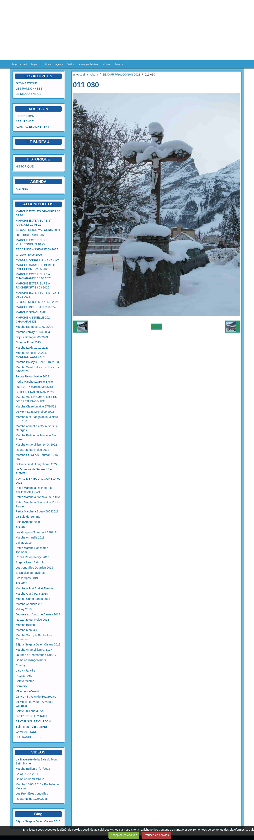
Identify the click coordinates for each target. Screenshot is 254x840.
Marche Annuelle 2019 (30, 537)
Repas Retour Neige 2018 (32, 619)
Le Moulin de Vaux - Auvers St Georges (35, 703)
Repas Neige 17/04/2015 (32, 798)
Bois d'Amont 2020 (28, 521)
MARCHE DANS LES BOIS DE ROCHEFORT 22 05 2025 (36, 267)
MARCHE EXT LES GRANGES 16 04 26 (38, 213)
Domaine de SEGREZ (30, 779)
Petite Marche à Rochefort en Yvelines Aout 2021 (34, 489)
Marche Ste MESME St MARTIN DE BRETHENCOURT (36, 399)
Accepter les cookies (124, 835)
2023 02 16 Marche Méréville (34, 386)
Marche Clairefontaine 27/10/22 (36, 406)
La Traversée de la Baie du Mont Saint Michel (37, 761)
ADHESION (38, 109)
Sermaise (22, 686)
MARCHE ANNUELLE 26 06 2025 (38, 259)
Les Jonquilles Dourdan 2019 (34, 567)
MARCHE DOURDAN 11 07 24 (36, 307)
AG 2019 (21, 583)
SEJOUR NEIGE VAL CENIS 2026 (38, 229)
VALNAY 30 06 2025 (29, 254)
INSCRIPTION (25, 116)
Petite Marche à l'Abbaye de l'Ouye (38, 497)
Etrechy (21, 665)
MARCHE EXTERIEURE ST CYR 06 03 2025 (37, 294)
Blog (117, 64)
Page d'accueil (19, 64)
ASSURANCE (25, 121)
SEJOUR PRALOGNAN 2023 (35, 392)
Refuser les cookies (156, 835)
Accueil (80, 74)
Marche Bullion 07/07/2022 (33, 768)
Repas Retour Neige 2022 (32, 449)
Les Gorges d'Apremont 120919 (36, 532)
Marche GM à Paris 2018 (32, 593)
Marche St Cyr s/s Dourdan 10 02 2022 (37, 457)
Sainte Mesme (25, 681)
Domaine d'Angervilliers (31, 660)
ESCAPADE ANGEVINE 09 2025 (37, 249)
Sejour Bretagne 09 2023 (32, 337)
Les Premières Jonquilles (32, 793)
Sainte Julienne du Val (30, 711)
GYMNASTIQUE (26, 83)
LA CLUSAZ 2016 (27, 773)
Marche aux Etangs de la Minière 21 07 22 (37, 419)
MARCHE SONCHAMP (31, 312)
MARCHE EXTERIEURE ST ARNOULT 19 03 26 (34, 222)
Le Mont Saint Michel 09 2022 (35, 411)
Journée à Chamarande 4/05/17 (36, 654)
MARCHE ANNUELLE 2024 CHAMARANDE (34, 319)
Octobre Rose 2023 (28, 342)
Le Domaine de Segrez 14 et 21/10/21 (34, 471)
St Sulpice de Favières (30, 572)
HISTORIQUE (38, 159)
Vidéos (70, 64)
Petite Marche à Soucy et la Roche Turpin (38, 504)
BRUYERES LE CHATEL (32, 716)
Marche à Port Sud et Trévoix (34, 588)
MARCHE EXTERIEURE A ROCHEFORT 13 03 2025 (33, 285)
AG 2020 (21, 527)
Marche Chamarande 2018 (33, 598)
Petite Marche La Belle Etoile (34, 381)
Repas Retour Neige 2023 (32, 376)
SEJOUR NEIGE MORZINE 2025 (37, 302)
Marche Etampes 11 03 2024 (34, 326)
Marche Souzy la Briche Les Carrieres (34, 637)
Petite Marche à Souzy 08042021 (37, 511)
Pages (34, 64)
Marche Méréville (27, 630)
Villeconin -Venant (27, 691)
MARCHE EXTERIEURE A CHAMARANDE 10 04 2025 (34, 276)
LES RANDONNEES (29, 88)
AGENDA (22, 189)
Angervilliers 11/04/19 (30, 562)
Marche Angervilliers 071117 (34, 649)
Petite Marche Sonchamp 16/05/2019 (32, 550)
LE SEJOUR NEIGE (29, 93)
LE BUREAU (38, 142)
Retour (156, 326)
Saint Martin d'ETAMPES (32, 726)
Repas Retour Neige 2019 (32, 557)
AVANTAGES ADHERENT (32, 126)
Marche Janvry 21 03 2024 (33, 332)
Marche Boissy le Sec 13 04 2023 (37, 362)
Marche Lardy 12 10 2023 (32, 347)
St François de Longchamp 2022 (37, 464)
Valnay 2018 (24, 609)
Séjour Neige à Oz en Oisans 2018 (38, 644)
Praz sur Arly (24, 675)
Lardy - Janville (25, 670)
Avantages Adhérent (88, 64)
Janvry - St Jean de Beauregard (36, 696)
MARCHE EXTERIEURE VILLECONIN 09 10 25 (32, 242)
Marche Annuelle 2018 (30, 604)
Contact (107, 64)
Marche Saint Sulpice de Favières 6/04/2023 (37, 369)
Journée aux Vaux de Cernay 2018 (38, 614)
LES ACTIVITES (38, 76)
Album (48, 64)
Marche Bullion (25, 624)
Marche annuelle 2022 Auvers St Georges (37, 428)
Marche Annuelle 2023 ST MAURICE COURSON (32, 354)
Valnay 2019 (24, 542)
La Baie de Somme (28, 516)
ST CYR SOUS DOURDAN (33, 721)
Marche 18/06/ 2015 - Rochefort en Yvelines (38, 786)
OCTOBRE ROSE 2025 (31, 235)
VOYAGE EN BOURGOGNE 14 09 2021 (38, 480)
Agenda (59, 64)
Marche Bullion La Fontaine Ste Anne (36, 437)
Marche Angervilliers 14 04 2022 (36, 444)
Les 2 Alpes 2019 (27, 578)
